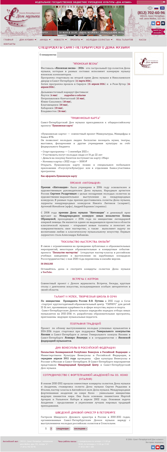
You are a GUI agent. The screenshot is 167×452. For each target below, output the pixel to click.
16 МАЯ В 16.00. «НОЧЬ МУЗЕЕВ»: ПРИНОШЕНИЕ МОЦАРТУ (68, 32)
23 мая (58, 108)
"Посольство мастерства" (65, 252)
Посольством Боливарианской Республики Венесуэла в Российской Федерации (84, 352)
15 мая (80, 98)
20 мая (63, 104)
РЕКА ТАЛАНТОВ (124, 39)
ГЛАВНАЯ (8, 39)
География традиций (85, 323)
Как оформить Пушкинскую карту (59, 176)
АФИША (44, 39)
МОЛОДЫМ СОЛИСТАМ (98, 39)
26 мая (61, 111)
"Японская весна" (85, 63)
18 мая (66, 101)
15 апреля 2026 (96, 84)
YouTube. (48, 272)
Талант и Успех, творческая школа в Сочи (85, 296)
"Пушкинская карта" (85, 118)
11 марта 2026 (83, 80)
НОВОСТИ (59, 39)
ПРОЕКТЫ (75, 39)
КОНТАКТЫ (9, 43)
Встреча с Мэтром (85, 279)
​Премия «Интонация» (85, 183)
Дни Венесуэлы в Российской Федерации (85, 347)
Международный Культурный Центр (78, 364)
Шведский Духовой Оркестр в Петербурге (85, 412)
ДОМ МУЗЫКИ (26, 39)
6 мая (54, 95)
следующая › (63, 428)
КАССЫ (142, 39)
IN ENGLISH (47, 263)
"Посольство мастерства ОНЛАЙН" (85, 241)
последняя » (80, 428)
